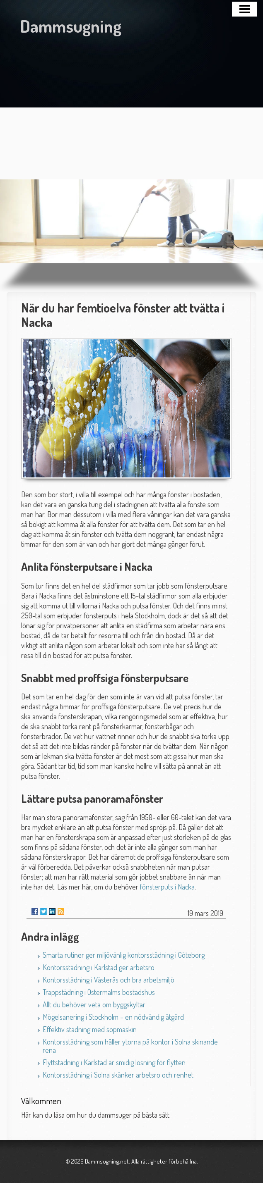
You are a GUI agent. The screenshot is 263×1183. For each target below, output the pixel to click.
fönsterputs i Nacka (167, 886)
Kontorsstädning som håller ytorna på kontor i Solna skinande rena (130, 1045)
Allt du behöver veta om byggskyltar (94, 1004)
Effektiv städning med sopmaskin (90, 1029)
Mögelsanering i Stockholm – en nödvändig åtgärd (113, 1016)
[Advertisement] (132, 103)
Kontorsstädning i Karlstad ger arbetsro (98, 967)
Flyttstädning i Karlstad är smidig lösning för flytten (114, 1062)
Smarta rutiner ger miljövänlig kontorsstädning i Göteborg (124, 954)
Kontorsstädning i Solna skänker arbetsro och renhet (118, 1074)
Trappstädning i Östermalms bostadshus (99, 992)
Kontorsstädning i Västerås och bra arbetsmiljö (108, 979)
